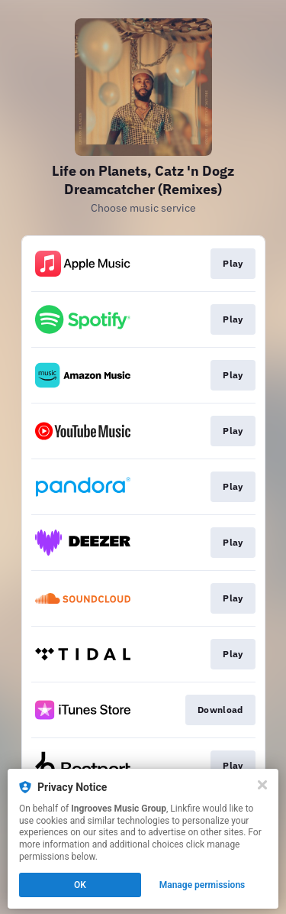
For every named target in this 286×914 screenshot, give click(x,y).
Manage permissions (202, 885)
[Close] (262, 785)
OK (80, 885)
